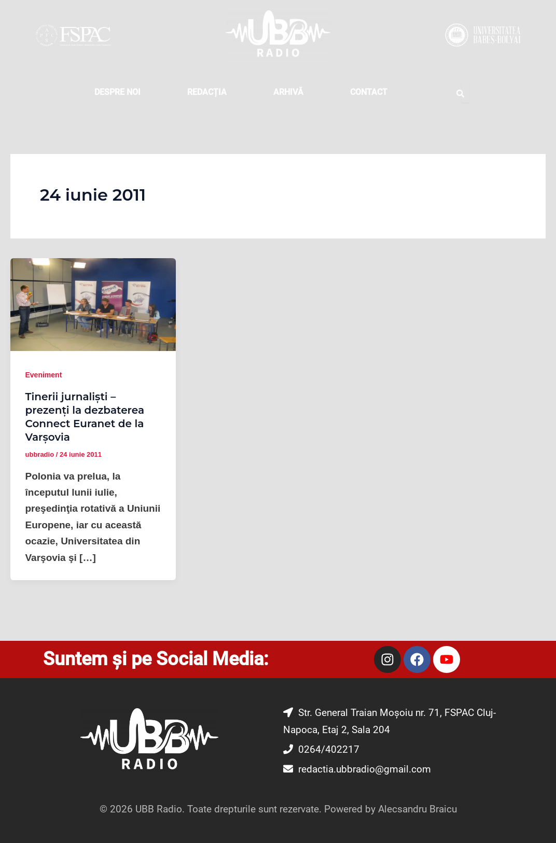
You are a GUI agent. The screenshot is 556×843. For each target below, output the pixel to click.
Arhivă (288, 92)
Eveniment (43, 375)
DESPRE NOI (117, 92)
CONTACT (368, 92)
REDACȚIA (207, 92)
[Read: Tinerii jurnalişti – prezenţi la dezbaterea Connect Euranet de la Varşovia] (93, 304)
